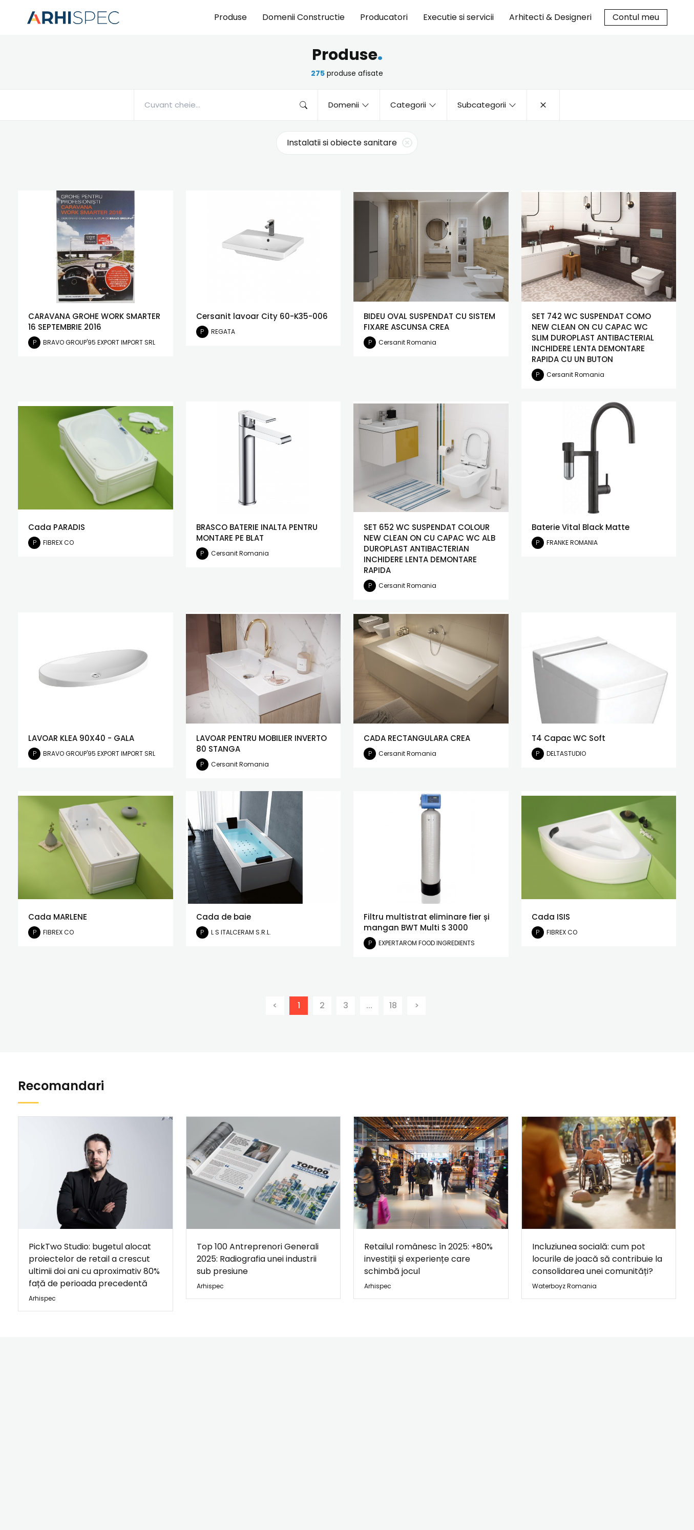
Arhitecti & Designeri (550, 17)
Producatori (384, 17)
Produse (230, 17)
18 (393, 1005)
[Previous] (275, 1005)
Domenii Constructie (303, 17)
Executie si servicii (458, 17)
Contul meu (636, 17)
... (369, 1005)
